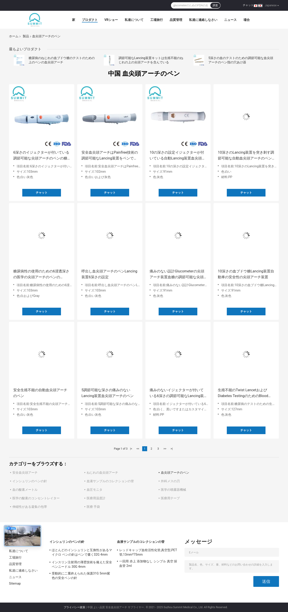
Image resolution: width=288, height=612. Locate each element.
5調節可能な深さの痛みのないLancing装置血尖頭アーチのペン (107, 393)
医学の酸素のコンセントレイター (36, 498)
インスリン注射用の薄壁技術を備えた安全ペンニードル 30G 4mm (82, 564)
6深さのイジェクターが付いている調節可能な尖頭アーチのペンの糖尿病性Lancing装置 (41, 155)
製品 (26, 36)
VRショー (111, 20)
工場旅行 (156, 20)
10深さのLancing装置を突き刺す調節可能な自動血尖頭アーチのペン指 (246, 155)
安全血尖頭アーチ (25, 472)
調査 (215, 5)
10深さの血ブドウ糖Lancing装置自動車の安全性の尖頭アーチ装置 (246, 274)
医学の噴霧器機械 (173, 489)
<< (138, 448)
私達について (134, 20)
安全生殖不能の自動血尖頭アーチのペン (40, 393)
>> (164, 448)
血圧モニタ (94, 489)
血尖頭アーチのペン (175, 472)
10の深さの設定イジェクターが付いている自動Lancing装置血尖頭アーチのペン (177, 155)
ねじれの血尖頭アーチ (102, 472)
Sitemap (15, 583)
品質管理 (176, 20)
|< (131, 448)
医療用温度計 (96, 498)
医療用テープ (170, 498)
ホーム (13, 36)
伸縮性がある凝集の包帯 (29, 506)
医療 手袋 (93, 506)
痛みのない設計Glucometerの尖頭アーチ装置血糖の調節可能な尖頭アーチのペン (177, 274)
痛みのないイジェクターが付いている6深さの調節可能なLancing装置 (177, 393)
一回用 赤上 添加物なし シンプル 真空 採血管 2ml (148, 563)
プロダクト (90, 20)
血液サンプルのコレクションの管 (110, 481)
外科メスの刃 (170, 481)
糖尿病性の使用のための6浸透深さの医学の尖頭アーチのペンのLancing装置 (41, 274)
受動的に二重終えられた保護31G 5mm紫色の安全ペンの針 (81, 576)
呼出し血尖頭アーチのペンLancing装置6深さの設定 (109, 274)
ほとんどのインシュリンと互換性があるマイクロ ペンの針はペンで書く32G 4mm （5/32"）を (82, 553)
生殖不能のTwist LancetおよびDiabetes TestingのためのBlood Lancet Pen (243, 393)
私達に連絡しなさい (203, 20)
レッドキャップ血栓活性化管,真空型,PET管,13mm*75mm (148, 552)
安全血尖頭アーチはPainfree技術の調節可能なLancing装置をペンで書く (109, 155)
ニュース (230, 20)
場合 (246, 20)
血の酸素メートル (25, 489)
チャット (248, 5)
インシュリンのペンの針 (29, 481)
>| (172, 448)
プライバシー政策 (74, 607)
